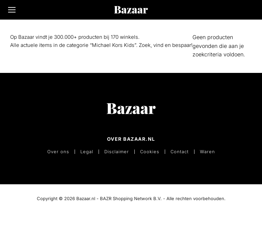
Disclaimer (116, 152)
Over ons (58, 152)
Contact (180, 152)
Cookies (149, 152)
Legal (86, 152)
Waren (207, 152)
